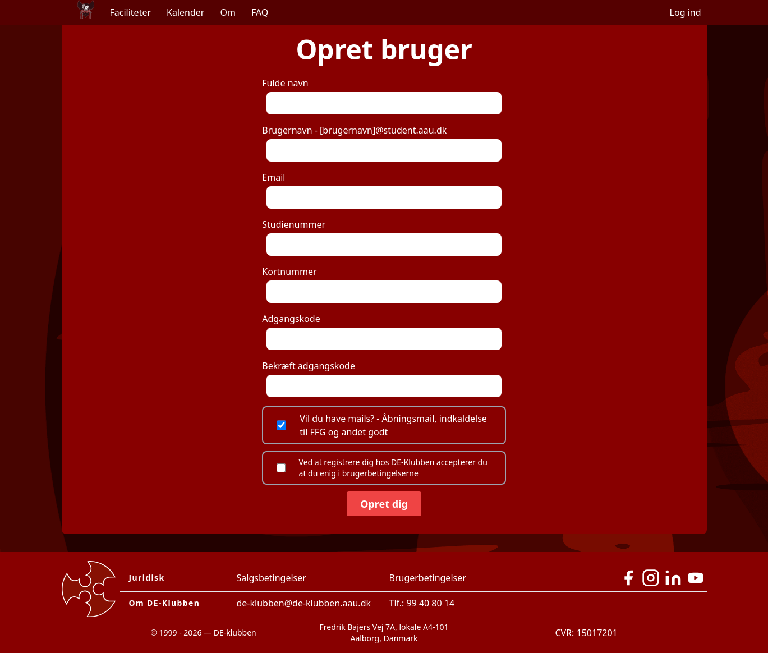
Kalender (185, 12)
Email (381, 190)
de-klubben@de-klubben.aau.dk (304, 603)
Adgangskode (381, 331)
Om (227, 12)
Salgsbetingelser (271, 578)
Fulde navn (381, 95)
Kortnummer (381, 284)
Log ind (685, 12)
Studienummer (381, 237)
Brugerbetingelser (427, 578)
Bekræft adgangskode (381, 378)
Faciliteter (130, 12)
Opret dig (384, 504)
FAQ (259, 12)
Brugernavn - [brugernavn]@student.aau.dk (381, 143)
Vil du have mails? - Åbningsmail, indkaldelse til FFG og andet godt (382, 425)
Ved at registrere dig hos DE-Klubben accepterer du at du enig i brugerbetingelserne (382, 468)
